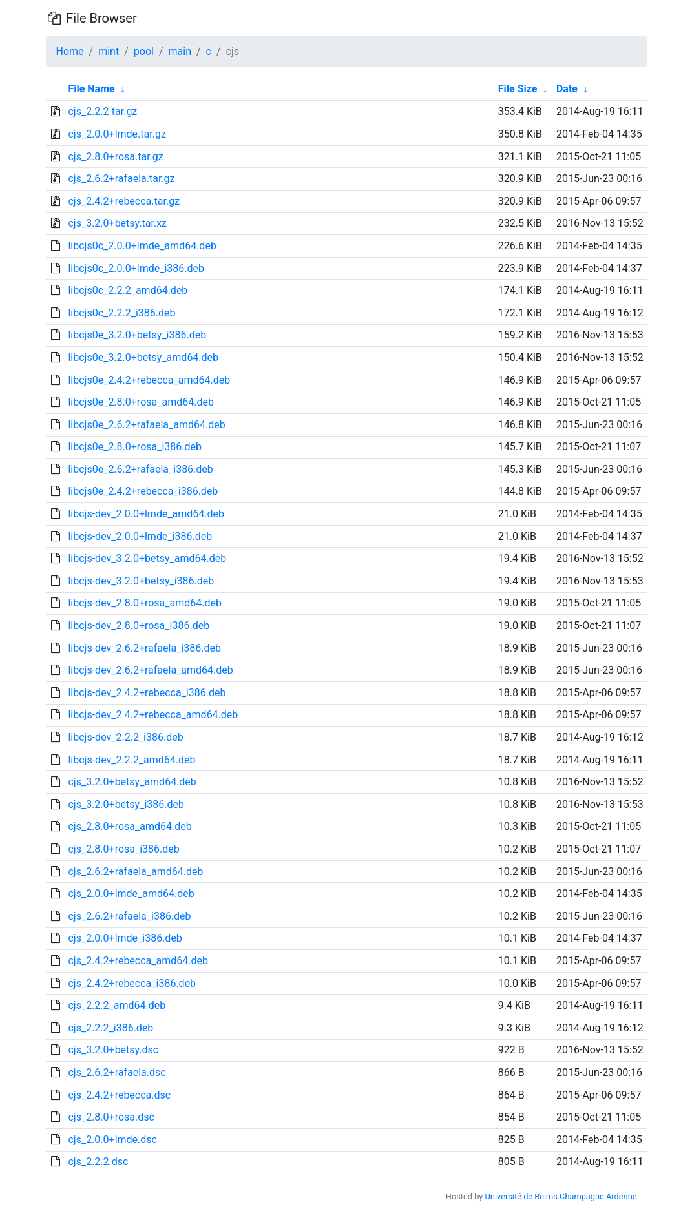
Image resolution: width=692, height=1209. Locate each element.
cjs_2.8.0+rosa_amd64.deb (129, 826)
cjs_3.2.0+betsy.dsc (113, 1050)
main (180, 51)
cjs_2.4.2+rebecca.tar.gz (124, 201)
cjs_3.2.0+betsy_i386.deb (126, 804)
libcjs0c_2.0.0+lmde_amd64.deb (142, 246)
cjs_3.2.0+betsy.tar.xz (117, 223)
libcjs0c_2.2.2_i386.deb (121, 313)
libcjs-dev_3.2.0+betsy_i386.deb (141, 581)
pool (144, 51)
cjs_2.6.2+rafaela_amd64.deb (135, 871)
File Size (518, 89)
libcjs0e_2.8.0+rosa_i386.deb (135, 446)
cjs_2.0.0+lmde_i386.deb (125, 938)
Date (567, 89)
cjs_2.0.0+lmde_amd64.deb (131, 893)
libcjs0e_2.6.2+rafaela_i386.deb (140, 469)
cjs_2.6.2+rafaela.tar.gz (121, 178)
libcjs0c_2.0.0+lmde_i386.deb (136, 268)
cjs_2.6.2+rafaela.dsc (116, 1072)
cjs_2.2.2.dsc (98, 1161)
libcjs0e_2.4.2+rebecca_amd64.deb (149, 380)
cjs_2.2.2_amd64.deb (116, 1005)
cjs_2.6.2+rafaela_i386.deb (129, 916)
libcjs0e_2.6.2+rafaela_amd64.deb (146, 424)
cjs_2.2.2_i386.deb (110, 1028)
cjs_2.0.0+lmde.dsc (112, 1139)
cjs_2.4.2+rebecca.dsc (119, 1095)
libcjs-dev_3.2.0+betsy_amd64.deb (147, 558)
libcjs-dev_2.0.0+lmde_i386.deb (140, 536)
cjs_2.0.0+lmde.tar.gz (116, 134)
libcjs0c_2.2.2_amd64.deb (127, 290)
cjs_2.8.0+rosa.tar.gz (115, 156)
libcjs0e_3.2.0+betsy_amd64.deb (143, 357)
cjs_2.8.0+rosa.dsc (111, 1117)
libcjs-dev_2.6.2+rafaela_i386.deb (144, 648)
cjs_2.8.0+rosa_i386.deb (123, 849)
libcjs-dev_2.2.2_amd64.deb (131, 760)
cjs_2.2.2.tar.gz (102, 111)
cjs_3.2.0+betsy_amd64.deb (132, 782)
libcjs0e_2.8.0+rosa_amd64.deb (140, 402)
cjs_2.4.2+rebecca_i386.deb (132, 983)
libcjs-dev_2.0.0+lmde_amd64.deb (146, 514)
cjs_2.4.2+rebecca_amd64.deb (138, 961)
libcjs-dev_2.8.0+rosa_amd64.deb (145, 603)
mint (108, 51)
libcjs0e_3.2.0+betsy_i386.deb (137, 335)
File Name (91, 89)
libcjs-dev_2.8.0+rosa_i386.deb (138, 625)
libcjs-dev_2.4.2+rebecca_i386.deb (146, 693)
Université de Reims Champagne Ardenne (561, 1196)
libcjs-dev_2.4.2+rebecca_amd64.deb (153, 714)
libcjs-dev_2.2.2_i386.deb (125, 737)
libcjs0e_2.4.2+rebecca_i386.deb (143, 491)
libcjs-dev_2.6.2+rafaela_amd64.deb (150, 670)
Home (70, 51)
